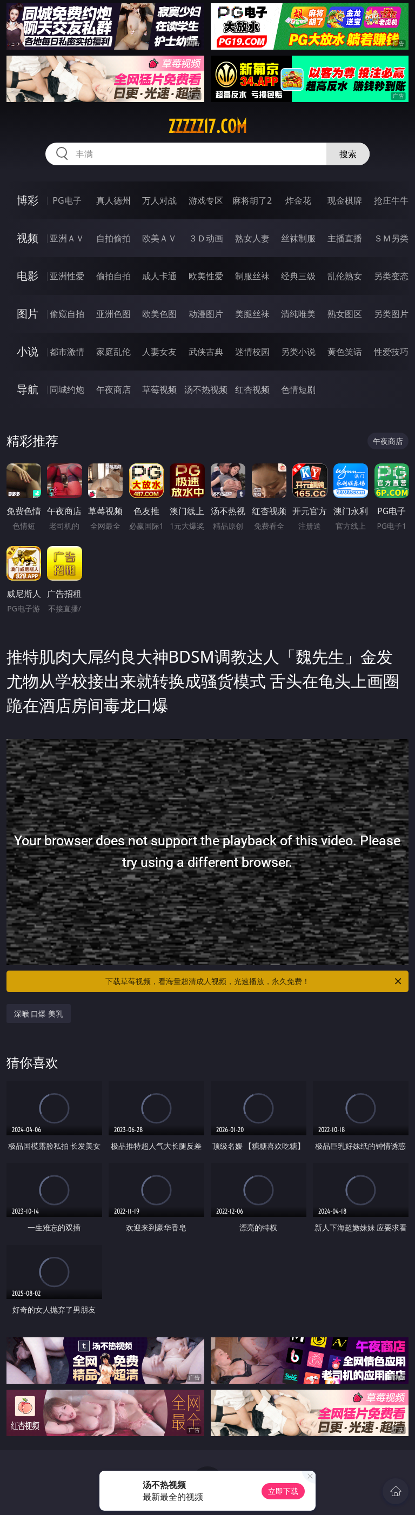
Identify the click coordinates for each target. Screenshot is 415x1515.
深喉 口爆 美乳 (38, 1013)
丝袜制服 (298, 238)
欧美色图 (159, 314)
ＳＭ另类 (391, 238)
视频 (27, 238)
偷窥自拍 (67, 314)
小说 (27, 351)
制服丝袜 (252, 276)
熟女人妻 (252, 238)
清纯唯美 (298, 314)
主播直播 (344, 238)
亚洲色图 (113, 314)
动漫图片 (206, 314)
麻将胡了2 (252, 200)
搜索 (348, 154)
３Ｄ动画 (206, 238)
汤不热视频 (205, 389)
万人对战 (159, 200)
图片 (27, 313)
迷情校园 (252, 352)
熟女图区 (344, 314)
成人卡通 (159, 276)
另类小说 (298, 352)
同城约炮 (67, 389)
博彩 (27, 200)
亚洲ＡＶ (67, 238)
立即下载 (283, 1491)
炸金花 (298, 200)
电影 (27, 275)
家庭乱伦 (113, 352)
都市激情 (67, 352)
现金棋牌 (344, 200)
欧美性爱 (206, 276)
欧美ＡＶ (159, 238)
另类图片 (391, 314)
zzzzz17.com (207, 126)
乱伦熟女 (344, 276)
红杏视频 (252, 389)
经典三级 (298, 276)
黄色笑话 (344, 352)
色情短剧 (298, 389)
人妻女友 (159, 352)
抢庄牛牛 (391, 200)
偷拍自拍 (113, 276)
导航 (27, 389)
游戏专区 (206, 200)
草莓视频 (159, 389)
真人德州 (113, 200)
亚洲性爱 (67, 276)
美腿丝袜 (252, 314)
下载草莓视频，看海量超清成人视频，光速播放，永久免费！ (254, 981)
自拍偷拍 (113, 238)
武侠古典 (206, 352)
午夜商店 (113, 389)
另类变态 (391, 276)
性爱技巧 (391, 352)
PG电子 (66, 200)
